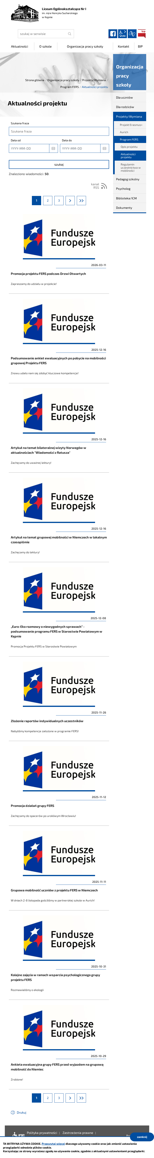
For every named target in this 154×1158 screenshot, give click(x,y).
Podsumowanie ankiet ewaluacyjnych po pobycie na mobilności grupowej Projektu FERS (59, 339)
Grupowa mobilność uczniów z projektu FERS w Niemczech (59, 869)
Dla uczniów (124, 97)
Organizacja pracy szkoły (63, 80)
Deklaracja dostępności (18, 1135)
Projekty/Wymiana (94, 80)
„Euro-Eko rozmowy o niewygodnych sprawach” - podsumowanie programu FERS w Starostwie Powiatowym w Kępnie (59, 610)
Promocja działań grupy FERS (59, 784)
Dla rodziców (125, 107)
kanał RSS (95, 186)
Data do (67, 140)
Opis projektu (129, 146)
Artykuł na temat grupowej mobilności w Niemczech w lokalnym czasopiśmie (59, 518)
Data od (16, 140)
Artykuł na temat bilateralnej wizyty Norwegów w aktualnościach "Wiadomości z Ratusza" (59, 429)
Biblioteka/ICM (126, 198)
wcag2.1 (122, 33)
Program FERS (69, 87)
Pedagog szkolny (127, 179)
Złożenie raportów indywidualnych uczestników (59, 700)
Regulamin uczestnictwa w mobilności (131, 167)
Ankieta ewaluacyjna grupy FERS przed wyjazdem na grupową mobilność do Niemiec (59, 1046)
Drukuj (21, 1112)
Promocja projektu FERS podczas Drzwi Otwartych (59, 252)
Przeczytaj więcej (53, 1143)
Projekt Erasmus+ (131, 124)
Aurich (124, 132)
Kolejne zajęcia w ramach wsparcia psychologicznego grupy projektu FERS (59, 956)
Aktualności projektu (128, 155)
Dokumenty (124, 207)
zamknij (142, 1137)
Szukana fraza (20, 123)
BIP (141, 33)
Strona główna (34, 80)
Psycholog (123, 188)
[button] (53, 148)
